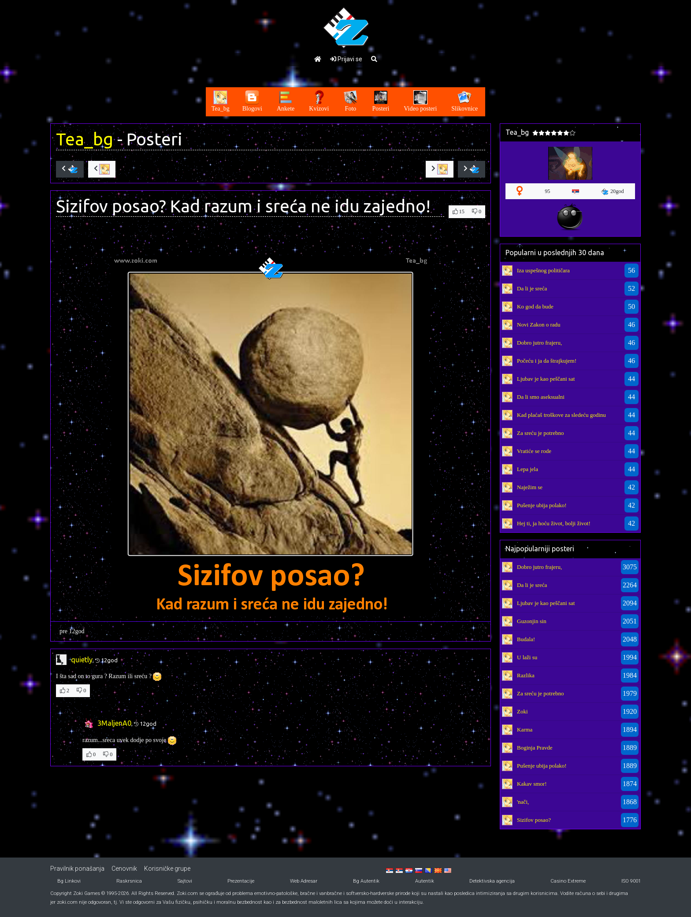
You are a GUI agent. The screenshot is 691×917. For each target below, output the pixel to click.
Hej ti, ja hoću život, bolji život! (554, 523)
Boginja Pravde (535, 747)
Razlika (526, 675)
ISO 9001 (631, 881)
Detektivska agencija (492, 881)
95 (547, 191)
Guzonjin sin (531, 621)
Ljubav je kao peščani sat (546, 378)
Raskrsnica (129, 881)
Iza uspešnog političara (543, 270)
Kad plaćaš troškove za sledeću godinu (561, 415)
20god (612, 191)
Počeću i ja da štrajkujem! (546, 360)
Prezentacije (240, 881)
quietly (82, 660)
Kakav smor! (532, 783)
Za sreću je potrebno (540, 433)
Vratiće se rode (534, 451)
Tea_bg (84, 139)
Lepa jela (527, 469)
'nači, (523, 801)
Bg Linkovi (69, 881)
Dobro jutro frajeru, (539, 342)
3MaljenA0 (114, 723)
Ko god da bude (535, 306)
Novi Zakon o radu (539, 324)
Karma (524, 729)
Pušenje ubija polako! (542, 505)
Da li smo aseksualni (541, 397)
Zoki (522, 711)
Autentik (424, 881)
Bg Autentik (366, 881)
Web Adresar (303, 881)
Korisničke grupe (167, 868)
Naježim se (529, 487)
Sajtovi (185, 881)
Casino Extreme (568, 881)
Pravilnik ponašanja (77, 868)
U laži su (527, 657)
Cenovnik (124, 868)
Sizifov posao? (534, 820)
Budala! (526, 639)
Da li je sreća (532, 288)
